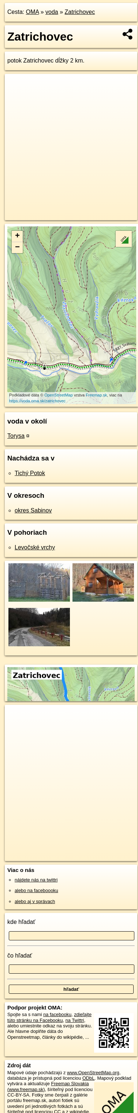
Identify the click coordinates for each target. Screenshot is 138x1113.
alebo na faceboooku (36, 890)
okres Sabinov (33, 510)
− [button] (17, 247)
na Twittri (75, 1020)
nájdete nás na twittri (36, 880)
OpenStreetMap (58, 395)
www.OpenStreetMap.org (93, 1072)
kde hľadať (21, 922)
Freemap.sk (96, 395)
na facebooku (57, 1014)
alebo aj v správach (35, 901)
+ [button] (17, 236)
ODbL (88, 1078)
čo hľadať (19, 955)
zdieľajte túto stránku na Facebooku (49, 1017)
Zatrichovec (80, 12)
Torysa (16, 436)
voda (51, 12)
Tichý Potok (30, 473)
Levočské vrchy (35, 547)
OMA (32, 12)
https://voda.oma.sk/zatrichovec (37, 401)
